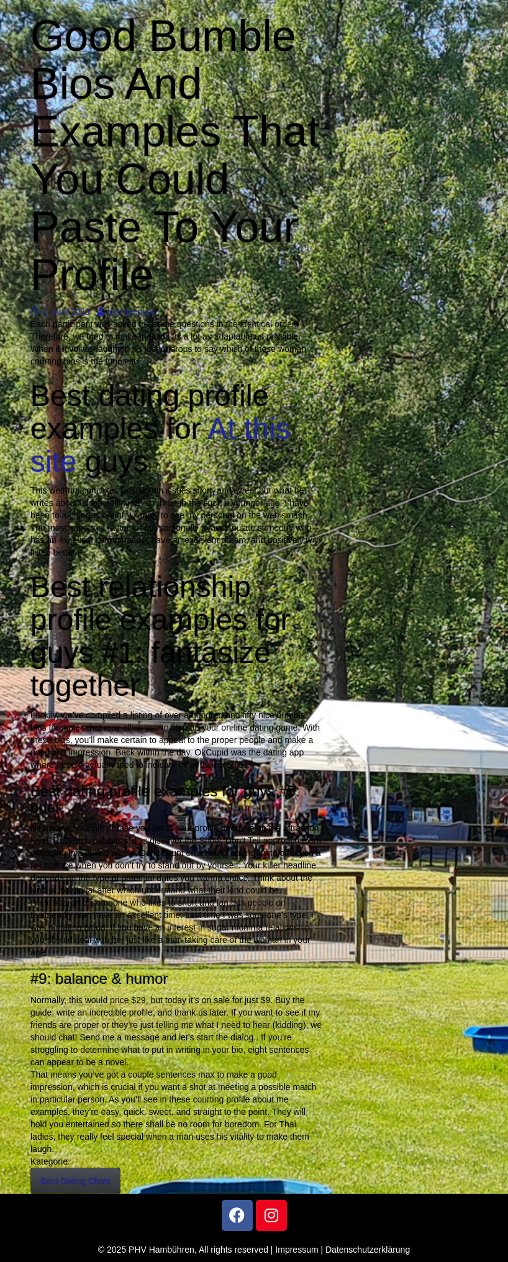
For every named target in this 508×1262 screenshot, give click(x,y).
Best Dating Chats (75, 1181)
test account (126, 312)
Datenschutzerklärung (367, 1250)
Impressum (296, 1250)
